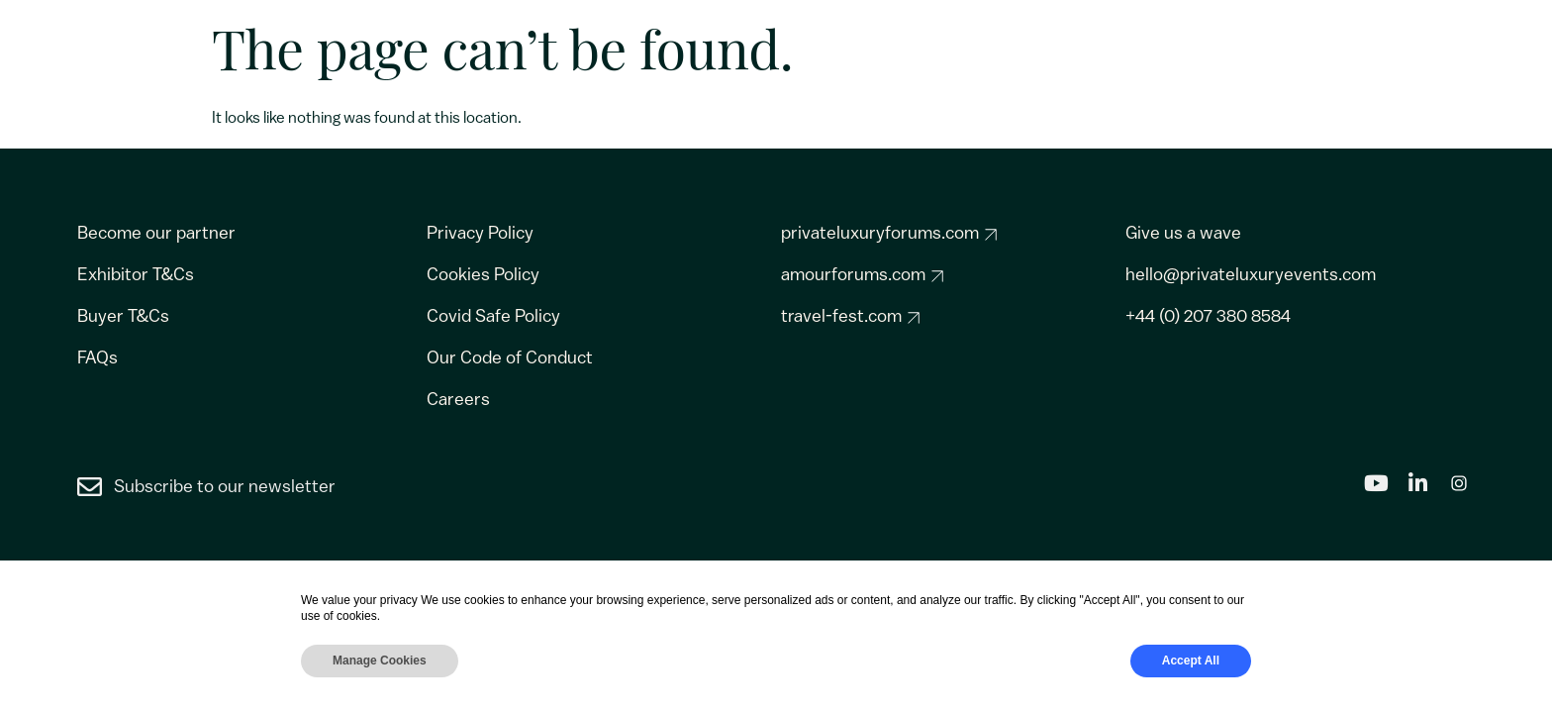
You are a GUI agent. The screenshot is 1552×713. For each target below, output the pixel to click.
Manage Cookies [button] (380, 660)
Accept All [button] (1190, 660)
